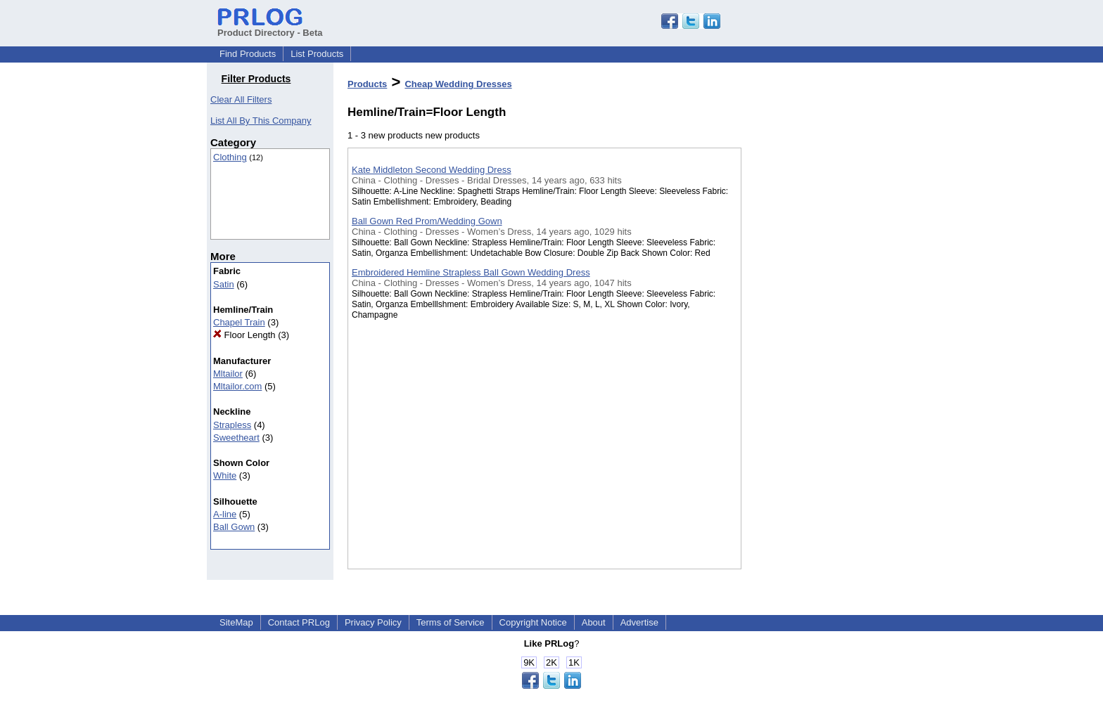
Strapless (232, 425)
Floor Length (244, 335)
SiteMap (236, 622)
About (594, 622)
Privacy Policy (373, 622)
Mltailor (228, 373)
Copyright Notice (533, 622)
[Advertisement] (811, 365)
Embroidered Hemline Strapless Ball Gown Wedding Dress (471, 272)
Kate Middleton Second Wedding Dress (431, 169)
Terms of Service (450, 622)
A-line (224, 514)
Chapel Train (239, 322)
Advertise (639, 622)
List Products (317, 53)
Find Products (247, 53)
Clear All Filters (241, 99)
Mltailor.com (237, 386)
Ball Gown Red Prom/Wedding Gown (427, 221)
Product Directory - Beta (270, 27)
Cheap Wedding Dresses (457, 84)
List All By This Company (261, 120)
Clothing (230, 157)
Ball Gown (234, 527)
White (224, 475)
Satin (223, 284)
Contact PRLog (299, 622)
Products (367, 84)
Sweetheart (236, 437)
